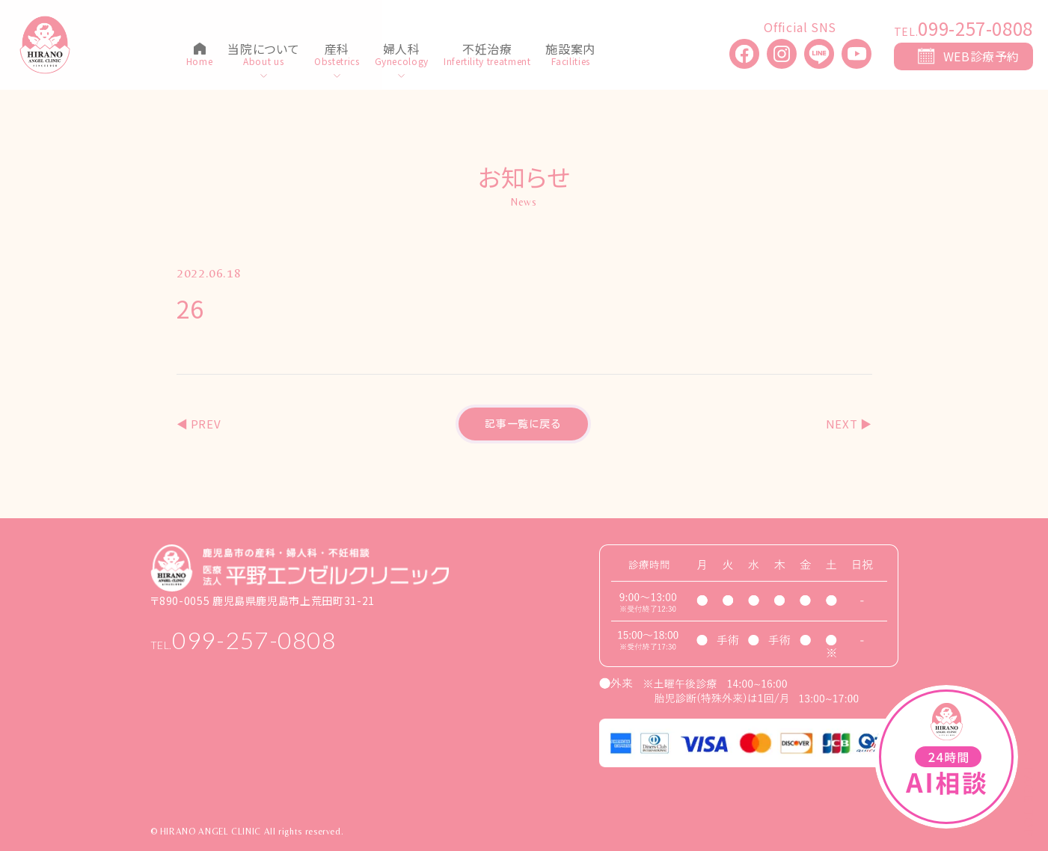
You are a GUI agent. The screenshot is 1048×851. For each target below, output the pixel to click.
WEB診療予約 (981, 56)
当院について (263, 50)
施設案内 (570, 50)
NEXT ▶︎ (849, 423)
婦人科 (401, 50)
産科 (337, 50)
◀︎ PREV (199, 423)
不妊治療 (487, 50)
